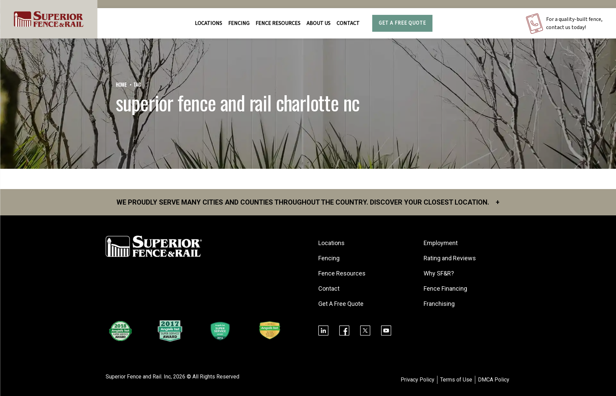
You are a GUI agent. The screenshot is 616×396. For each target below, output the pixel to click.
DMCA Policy (493, 379)
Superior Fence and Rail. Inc (138, 376)
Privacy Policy (417, 379)
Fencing (329, 258)
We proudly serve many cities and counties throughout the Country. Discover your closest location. (308, 202)
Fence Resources (342, 273)
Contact (348, 23)
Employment (441, 242)
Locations (208, 23)
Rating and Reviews (450, 258)
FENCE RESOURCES (278, 23)
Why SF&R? (439, 273)
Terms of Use (456, 379)
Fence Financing (445, 288)
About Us (318, 23)
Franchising (439, 303)
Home (121, 84)
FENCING (238, 23)
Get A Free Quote (402, 23)
